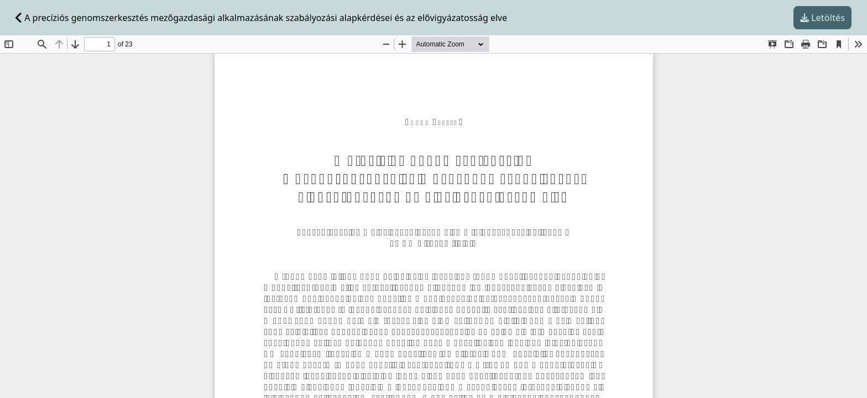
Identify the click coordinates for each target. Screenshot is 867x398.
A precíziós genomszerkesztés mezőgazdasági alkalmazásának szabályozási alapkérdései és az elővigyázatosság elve (261, 18)
